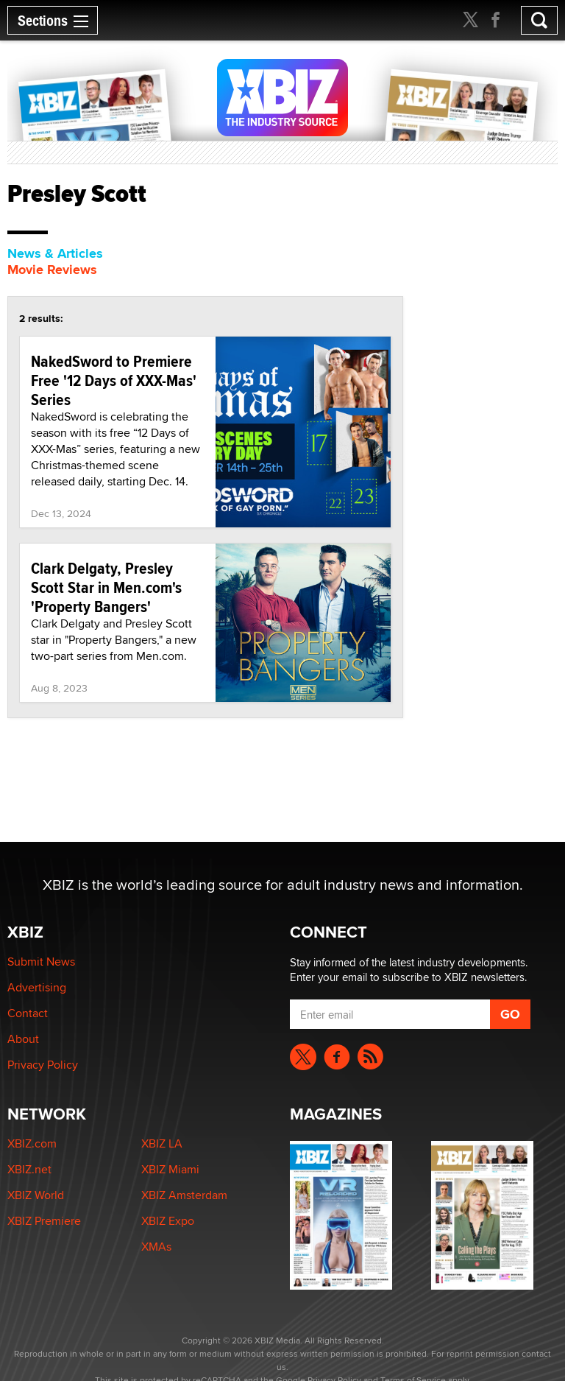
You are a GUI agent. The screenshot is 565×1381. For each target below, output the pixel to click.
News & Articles (55, 253)
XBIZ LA (161, 1143)
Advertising (36, 987)
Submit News (41, 961)
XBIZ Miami (170, 1169)
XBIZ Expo (167, 1220)
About (23, 1038)
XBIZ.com (32, 1143)
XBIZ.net (29, 1169)
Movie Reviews (52, 269)
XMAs (156, 1246)
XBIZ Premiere (44, 1220)
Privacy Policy (42, 1064)
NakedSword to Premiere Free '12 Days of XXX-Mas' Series (113, 380)
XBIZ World (35, 1195)
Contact (27, 1013)
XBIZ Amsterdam (184, 1195)
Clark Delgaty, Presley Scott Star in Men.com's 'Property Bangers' (106, 587)
